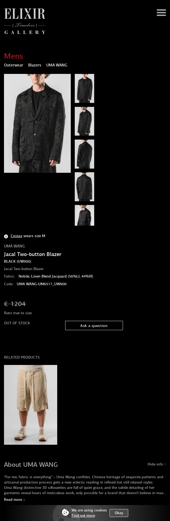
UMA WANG (14, 246)
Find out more (83, 515)
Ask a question (94, 325)
